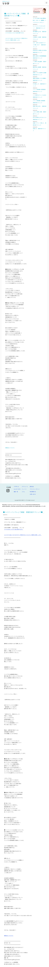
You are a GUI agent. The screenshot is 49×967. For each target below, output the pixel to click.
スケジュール (25, 486)
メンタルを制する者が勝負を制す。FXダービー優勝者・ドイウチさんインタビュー (39, 20)
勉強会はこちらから (10, 448)
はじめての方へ (17, 489)
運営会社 (32, 486)
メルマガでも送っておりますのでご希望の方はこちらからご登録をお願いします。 (23, 535)
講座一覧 (16, 491)
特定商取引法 (33, 491)
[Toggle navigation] (46, 2)
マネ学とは (16, 486)
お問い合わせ (33, 494)
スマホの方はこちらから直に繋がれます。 (15, 33)
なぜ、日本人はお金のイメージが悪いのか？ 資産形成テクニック (39, 45)
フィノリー (24, 489)
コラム (23, 491)
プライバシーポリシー (35, 489)
